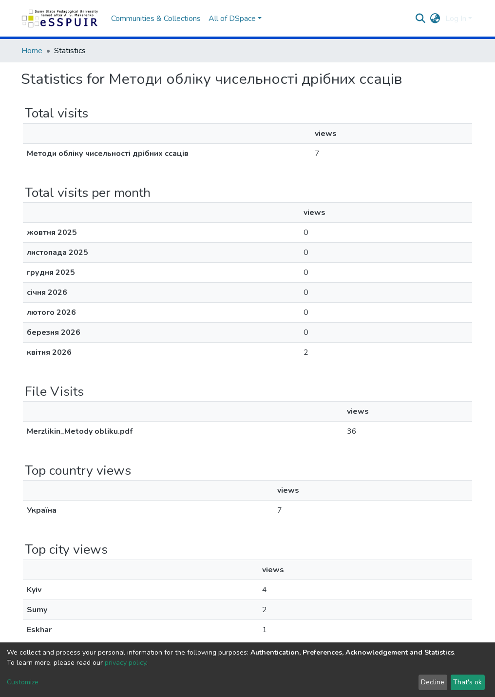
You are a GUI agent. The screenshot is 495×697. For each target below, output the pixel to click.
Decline (432, 682)
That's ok (467, 682)
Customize (22, 682)
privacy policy (125, 662)
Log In (455, 18)
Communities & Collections (156, 18)
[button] (435, 18)
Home (31, 50)
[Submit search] (420, 18)
